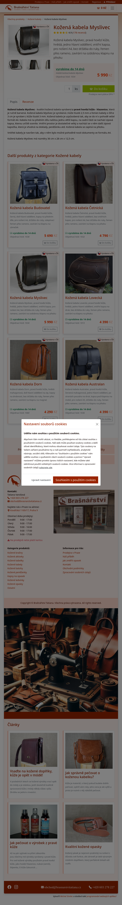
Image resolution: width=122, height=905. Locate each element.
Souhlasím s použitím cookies (76, 480)
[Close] (97, 424)
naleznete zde (45, 467)
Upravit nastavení (41, 480)
